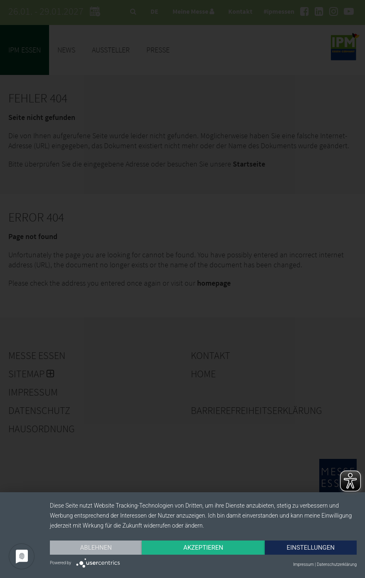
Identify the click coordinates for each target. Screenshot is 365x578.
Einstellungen (311, 547)
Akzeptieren (203, 547)
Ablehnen (96, 547)
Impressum (303, 564)
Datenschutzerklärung (337, 564)
